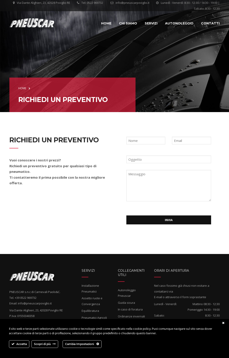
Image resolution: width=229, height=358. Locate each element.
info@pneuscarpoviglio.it (132, 3)
